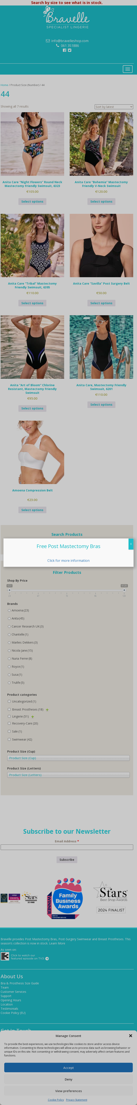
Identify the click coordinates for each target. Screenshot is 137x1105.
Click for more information (68, 560)
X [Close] (131, 544)
